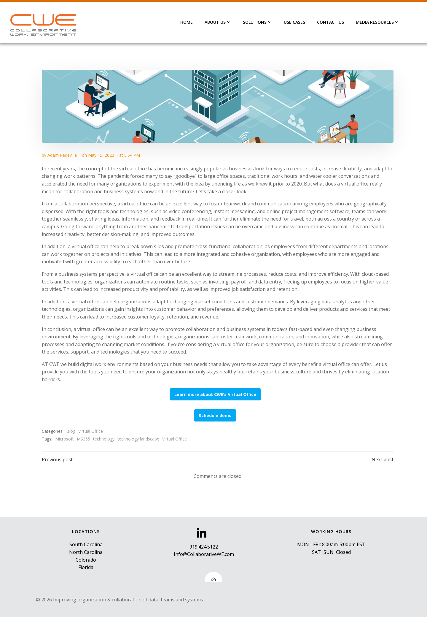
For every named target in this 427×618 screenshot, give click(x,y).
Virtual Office (91, 431)
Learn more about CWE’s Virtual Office (215, 394)
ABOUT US (218, 22)
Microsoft (64, 438)
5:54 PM (132, 154)
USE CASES (295, 22)
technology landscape (139, 438)
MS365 (83, 438)
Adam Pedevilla (62, 154)
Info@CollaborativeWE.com (204, 555)
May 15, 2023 (101, 154)
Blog (71, 431)
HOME (187, 22)
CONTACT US (331, 22)
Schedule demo (215, 415)
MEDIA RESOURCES (378, 22)
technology (104, 438)
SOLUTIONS (258, 22)
